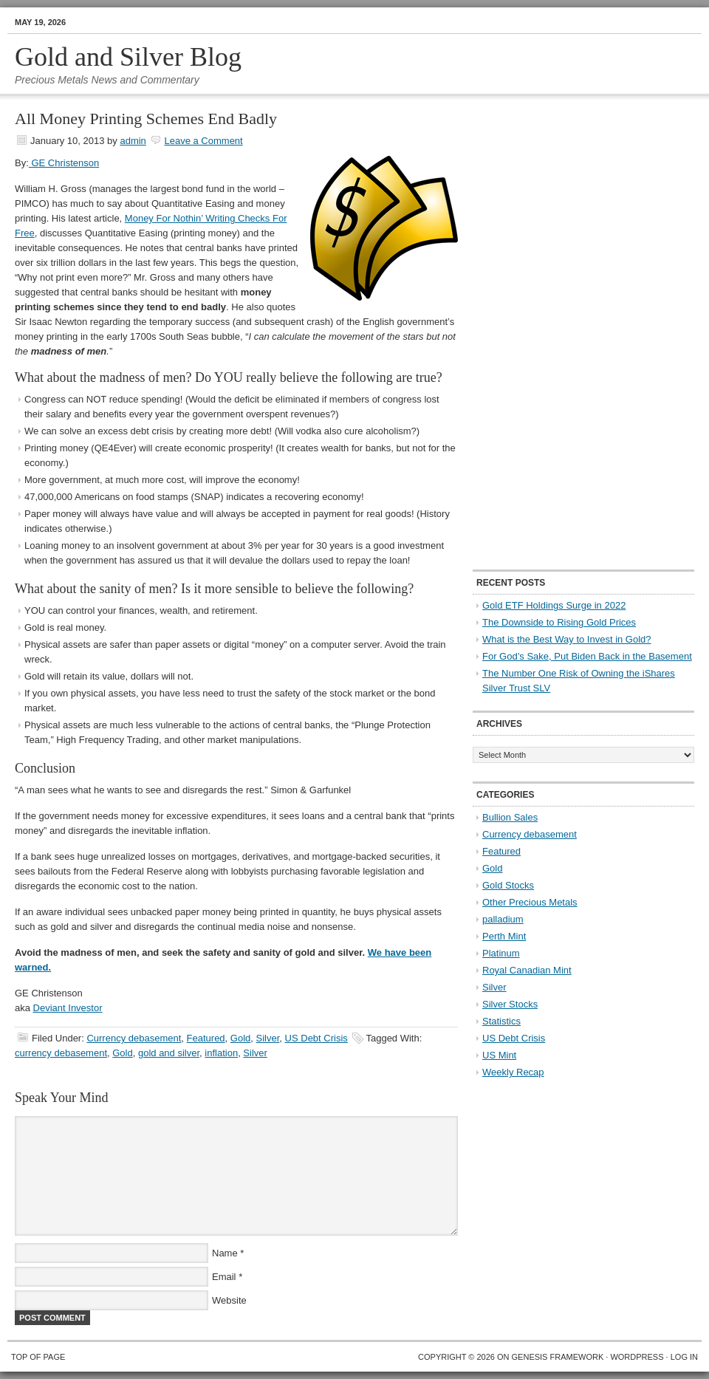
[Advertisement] (520, 333)
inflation (221, 1052)
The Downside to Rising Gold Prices (559, 622)
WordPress (636, 1356)
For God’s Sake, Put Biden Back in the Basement (587, 656)
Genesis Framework (558, 1356)
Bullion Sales (510, 817)
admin (132, 140)
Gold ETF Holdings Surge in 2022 (554, 605)
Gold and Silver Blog (128, 57)
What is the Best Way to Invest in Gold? (566, 639)
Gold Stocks (508, 885)
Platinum (501, 953)
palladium (503, 919)
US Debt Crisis (316, 1038)
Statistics (501, 1021)
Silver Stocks (510, 1004)
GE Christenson (64, 162)
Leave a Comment (203, 140)
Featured (206, 1038)
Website (229, 1300)
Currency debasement (133, 1038)
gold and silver (168, 1052)
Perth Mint (504, 936)
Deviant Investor (68, 1007)
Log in (684, 1356)
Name (225, 1253)
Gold (240, 1038)
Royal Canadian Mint (527, 970)
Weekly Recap (513, 1072)
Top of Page (38, 1356)
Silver (268, 1038)
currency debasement (61, 1052)
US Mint (499, 1055)
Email (224, 1276)
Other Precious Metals (530, 902)
